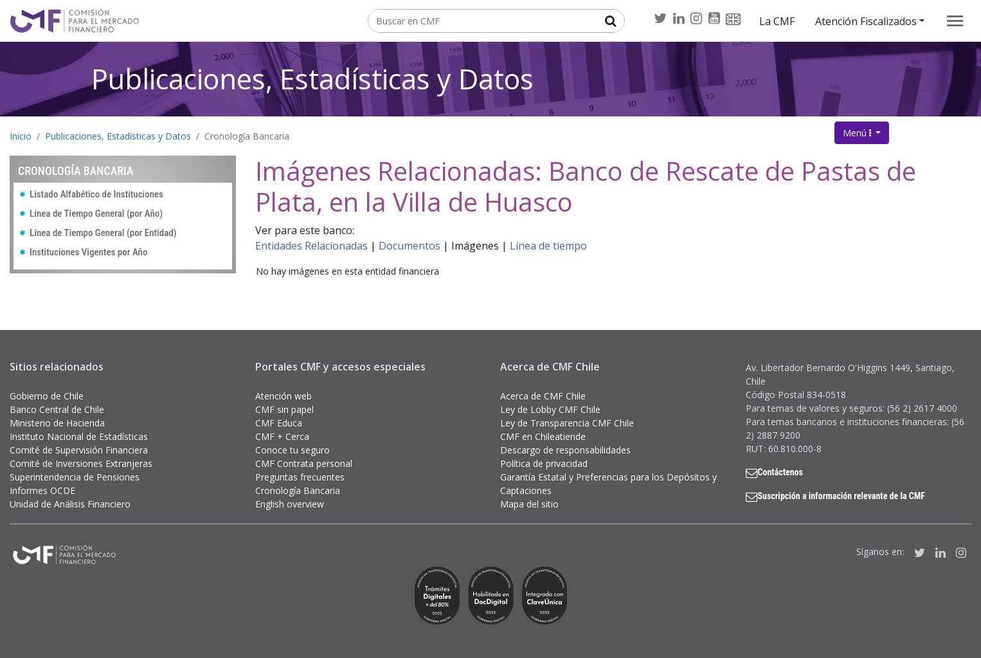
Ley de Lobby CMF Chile (550, 409)
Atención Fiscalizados (866, 21)
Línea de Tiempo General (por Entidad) (103, 233)
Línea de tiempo (548, 246)
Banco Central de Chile (57, 409)
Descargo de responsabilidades (565, 450)
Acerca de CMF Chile (543, 396)
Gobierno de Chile (47, 396)
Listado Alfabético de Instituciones (96, 194)
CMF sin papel (284, 409)
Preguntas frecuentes (300, 477)
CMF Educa (278, 423)
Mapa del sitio (529, 504)
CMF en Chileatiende (543, 436)
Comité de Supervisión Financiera (79, 450)
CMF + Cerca (282, 436)
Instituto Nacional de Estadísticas (79, 436)
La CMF (777, 21)
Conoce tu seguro (292, 450)
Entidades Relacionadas (311, 246)
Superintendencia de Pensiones (75, 477)
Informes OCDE (42, 490)
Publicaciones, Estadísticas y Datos (312, 79)
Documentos (409, 246)
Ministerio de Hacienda (57, 423)
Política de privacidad (544, 463)
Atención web (283, 396)
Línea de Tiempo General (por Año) (96, 213)
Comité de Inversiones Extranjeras (81, 463)
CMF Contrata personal (303, 463)
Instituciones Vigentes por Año (88, 252)
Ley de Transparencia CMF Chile (567, 423)
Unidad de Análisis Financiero (70, 504)
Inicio (21, 136)
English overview (289, 504)
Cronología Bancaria (246, 136)
